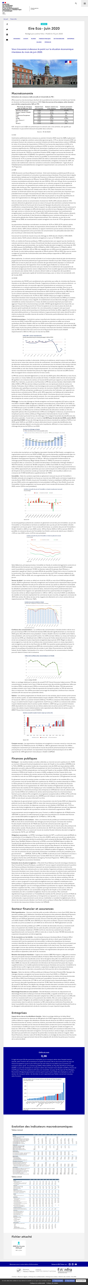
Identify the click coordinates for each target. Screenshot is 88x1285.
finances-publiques (45, 38)
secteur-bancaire (59, 38)
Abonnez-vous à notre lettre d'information (24, 1264)
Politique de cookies (51, 1276)
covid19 (25, 38)
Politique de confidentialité (37, 1276)
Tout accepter (58, 1280)
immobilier (48, 42)
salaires (39, 42)
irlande (33, 38)
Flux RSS (73, 1276)
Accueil (6, 19)
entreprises (70, 38)
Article (44, 24)
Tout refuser (69, 1280)
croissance (16, 38)
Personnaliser (81, 1280)
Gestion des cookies (64, 1276)
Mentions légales (23, 1276)
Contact (14, 1276)
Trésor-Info (13, 19)
